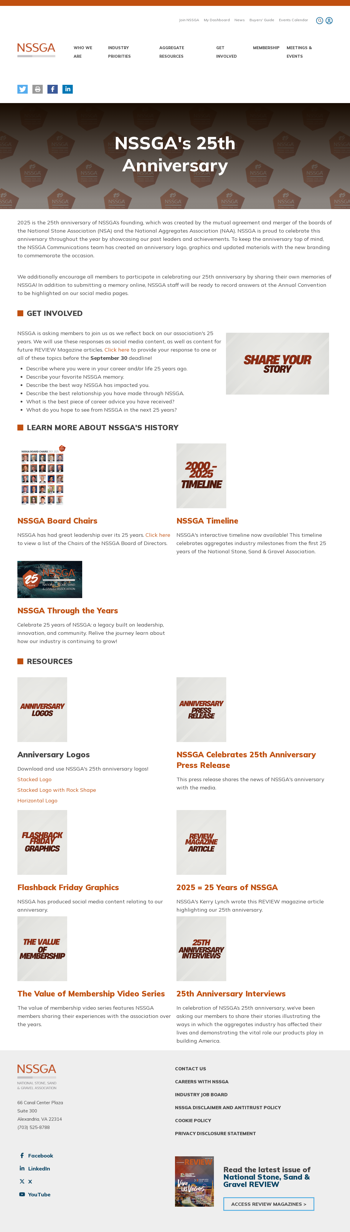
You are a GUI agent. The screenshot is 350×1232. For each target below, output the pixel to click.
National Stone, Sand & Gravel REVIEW (266, 1180)
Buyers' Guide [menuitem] (262, 20)
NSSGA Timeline (207, 521)
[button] (22, 89)
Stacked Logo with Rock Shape (56, 789)
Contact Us (190, 1069)
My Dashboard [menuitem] (217, 20)
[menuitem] (328, 20)
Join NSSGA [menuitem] (189, 20)
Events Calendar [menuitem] (293, 20)
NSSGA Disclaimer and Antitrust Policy (228, 1107)
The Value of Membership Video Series (91, 993)
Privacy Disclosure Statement (215, 1133)
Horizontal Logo (37, 800)
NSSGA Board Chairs (57, 521)
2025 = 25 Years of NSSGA (227, 887)
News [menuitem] (240, 20)
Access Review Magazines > (268, 1204)
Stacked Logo (34, 779)
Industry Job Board (201, 1094)
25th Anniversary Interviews (231, 993)
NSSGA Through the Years (67, 610)
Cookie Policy (193, 1120)
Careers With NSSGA (202, 1081)
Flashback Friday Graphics (68, 887)
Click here (118, 349)
